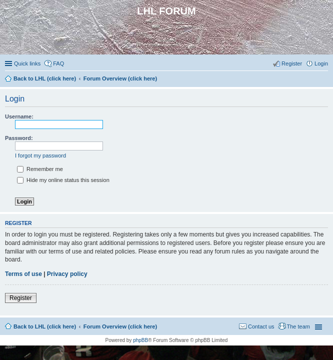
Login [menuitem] (321, 63)
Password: (19, 138)
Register (21, 298)
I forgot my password (40, 155)
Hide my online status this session (63, 180)
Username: (19, 117)
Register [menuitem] (292, 63)
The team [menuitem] (298, 327)
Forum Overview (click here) (120, 327)
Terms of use (23, 274)
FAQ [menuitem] (58, 63)
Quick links (27, 63)
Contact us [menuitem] (261, 327)
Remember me (40, 169)
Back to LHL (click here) (45, 327)
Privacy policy (67, 274)
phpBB (140, 340)
